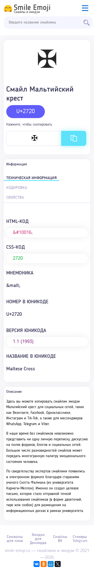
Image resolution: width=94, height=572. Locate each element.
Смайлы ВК (60, 539)
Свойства (15, 198)
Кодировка (16, 188)
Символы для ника (15, 539)
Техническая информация (31, 178)
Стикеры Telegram (79, 539)
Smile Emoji (32, 8)
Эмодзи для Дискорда (38, 539)
